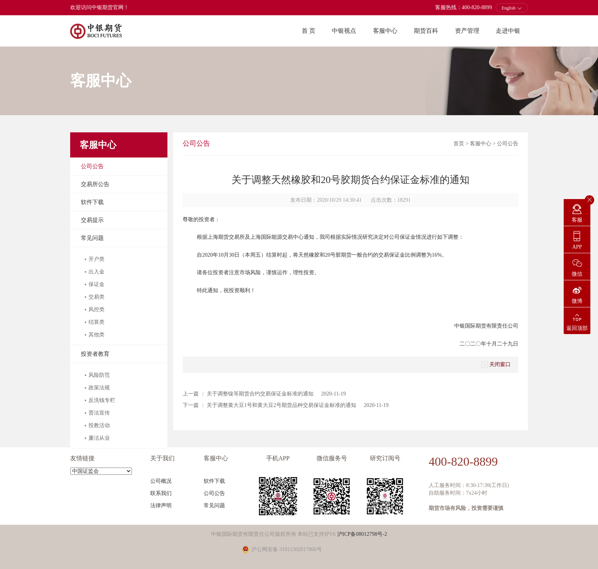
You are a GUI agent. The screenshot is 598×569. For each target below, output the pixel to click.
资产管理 (467, 30)
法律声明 (161, 505)
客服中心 (385, 30)
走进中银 (508, 30)
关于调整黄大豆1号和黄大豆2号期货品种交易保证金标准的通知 (281, 405)
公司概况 (161, 481)
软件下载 (92, 202)
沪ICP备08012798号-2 (362, 534)
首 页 (308, 30)
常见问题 (92, 238)
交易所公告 (95, 184)
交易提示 (92, 220)
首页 (458, 143)
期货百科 (426, 30)
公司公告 (92, 166)
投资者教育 (95, 354)
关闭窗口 (496, 364)
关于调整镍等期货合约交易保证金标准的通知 (260, 394)
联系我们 (161, 493)
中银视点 (344, 30)
